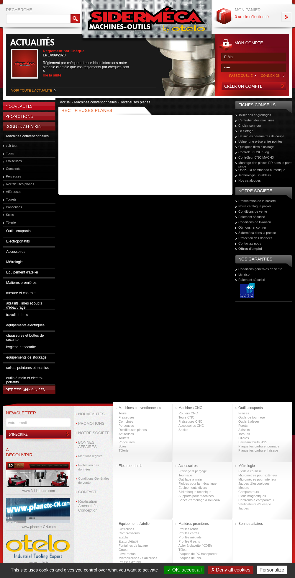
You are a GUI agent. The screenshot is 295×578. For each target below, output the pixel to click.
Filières (243, 438)
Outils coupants (18, 231)
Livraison (244, 274)
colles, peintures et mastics (27, 368)
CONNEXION (271, 75)
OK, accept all (184, 569)
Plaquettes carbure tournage (258, 446)
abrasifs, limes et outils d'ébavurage (24, 305)
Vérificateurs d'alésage (254, 504)
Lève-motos (127, 554)
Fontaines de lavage (133, 545)
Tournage (185, 475)
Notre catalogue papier (254, 206)
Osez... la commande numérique (261, 170)
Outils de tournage (251, 417)
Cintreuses (126, 529)
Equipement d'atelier (22, 272)
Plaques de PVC (190, 558)
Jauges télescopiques (254, 483)
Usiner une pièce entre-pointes (260, 141)
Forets (243, 425)
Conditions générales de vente (260, 269)
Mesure (243, 487)
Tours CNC (186, 417)
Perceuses (13, 176)
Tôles (182, 549)
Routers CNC (188, 413)
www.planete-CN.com (38, 527)
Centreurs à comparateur (256, 500)
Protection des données (255, 238)
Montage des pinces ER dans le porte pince (265, 164)
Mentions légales (90, 456)
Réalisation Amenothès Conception (88, 505)
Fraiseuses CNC (190, 421)
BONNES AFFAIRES (87, 444)
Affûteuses (13, 191)
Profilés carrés (188, 533)
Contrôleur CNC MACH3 (256, 157)
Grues (123, 549)
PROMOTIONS (91, 423)
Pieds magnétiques (252, 496)
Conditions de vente (252, 211)
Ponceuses (14, 207)
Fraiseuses (14, 161)
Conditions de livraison (254, 222)
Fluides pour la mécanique (197, 483)
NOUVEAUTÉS (91, 414)
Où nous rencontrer (252, 227)
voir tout (11, 145)
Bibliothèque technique (194, 492)
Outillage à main (190, 479)
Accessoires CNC (191, 425)
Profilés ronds (188, 529)
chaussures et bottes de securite (25, 337)
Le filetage (245, 131)
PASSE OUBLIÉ (241, 75)
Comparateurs (248, 492)
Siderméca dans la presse (257, 233)
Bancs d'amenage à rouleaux (199, 500)
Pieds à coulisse (250, 471)
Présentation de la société (257, 201)
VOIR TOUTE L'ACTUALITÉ (31, 90)
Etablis (123, 537)
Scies (10, 214)
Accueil (65, 102)
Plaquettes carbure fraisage (258, 450)
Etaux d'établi (128, 541)
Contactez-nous (249, 243)
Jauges (243, 508)
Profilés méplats (189, 537)
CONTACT (87, 492)
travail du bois (17, 315)
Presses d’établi (130, 562)
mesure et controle (20, 293)
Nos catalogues (249, 180)
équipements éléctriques (25, 325)
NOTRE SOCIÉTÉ (93, 433)
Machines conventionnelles (27, 136)
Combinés (13, 168)
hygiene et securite (21, 347)
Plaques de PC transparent (197, 554)
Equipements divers (192, 487)
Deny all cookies (230, 569)
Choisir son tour (249, 125)
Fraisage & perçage (192, 471)
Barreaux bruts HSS (252, 442)
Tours (10, 153)
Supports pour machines (196, 496)
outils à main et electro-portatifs (24, 380)
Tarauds (244, 434)
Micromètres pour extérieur (257, 475)
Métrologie (14, 262)
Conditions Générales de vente (93, 480)
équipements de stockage (26, 357)
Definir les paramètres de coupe (261, 136)
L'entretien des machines (256, 120)
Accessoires (15, 252)
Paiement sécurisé (251, 217)
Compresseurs (129, 533)
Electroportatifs (18, 241)
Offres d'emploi (250, 248)
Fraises (243, 413)
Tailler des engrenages (254, 115)
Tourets (11, 199)
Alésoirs (244, 430)
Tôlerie (11, 222)
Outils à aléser (248, 421)
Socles (183, 430)
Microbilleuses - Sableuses (138, 558)
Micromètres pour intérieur (257, 479)
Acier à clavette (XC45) (195, 545)
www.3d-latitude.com (38, 491)
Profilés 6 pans (189, 541)
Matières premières (21, 283)
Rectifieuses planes (20, 184)
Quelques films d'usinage (256, 147)
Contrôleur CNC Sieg (253, 152)
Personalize (272, 569)
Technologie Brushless (254, 175)
